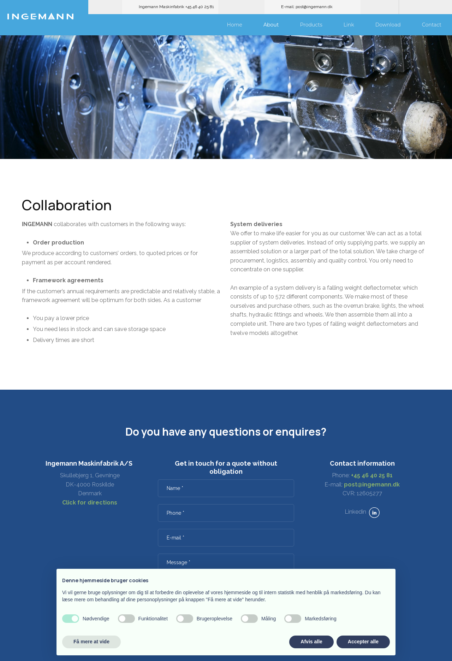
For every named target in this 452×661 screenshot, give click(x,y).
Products (311, 25)
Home (234, 25)
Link (349, 25)
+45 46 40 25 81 (372, 475)
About (271, 25)
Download (388, 25)
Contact (431, 25)
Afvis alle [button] (311, 641)
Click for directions (89, 502)
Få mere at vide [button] (91, 641)
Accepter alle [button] (363, 641)
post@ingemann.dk (372, 484)
